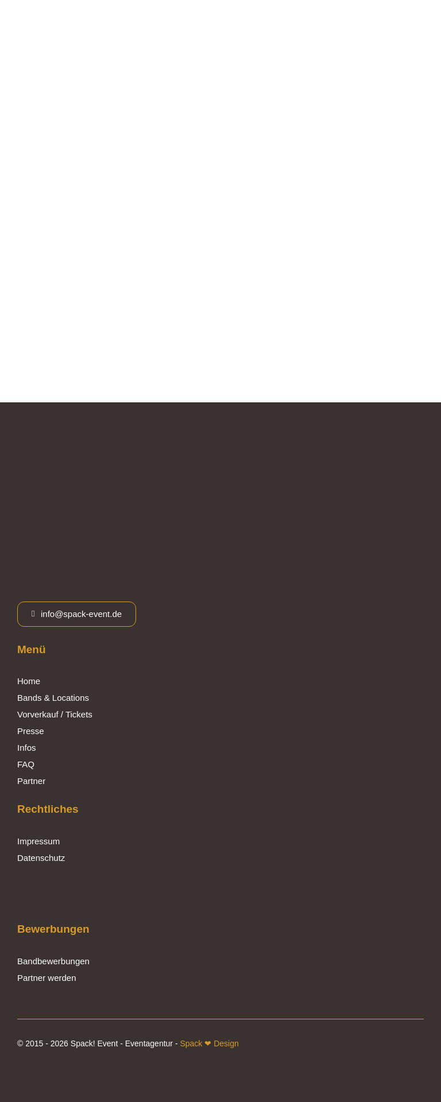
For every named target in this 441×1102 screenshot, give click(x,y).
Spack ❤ (195, 1043)
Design (224, 1043)
